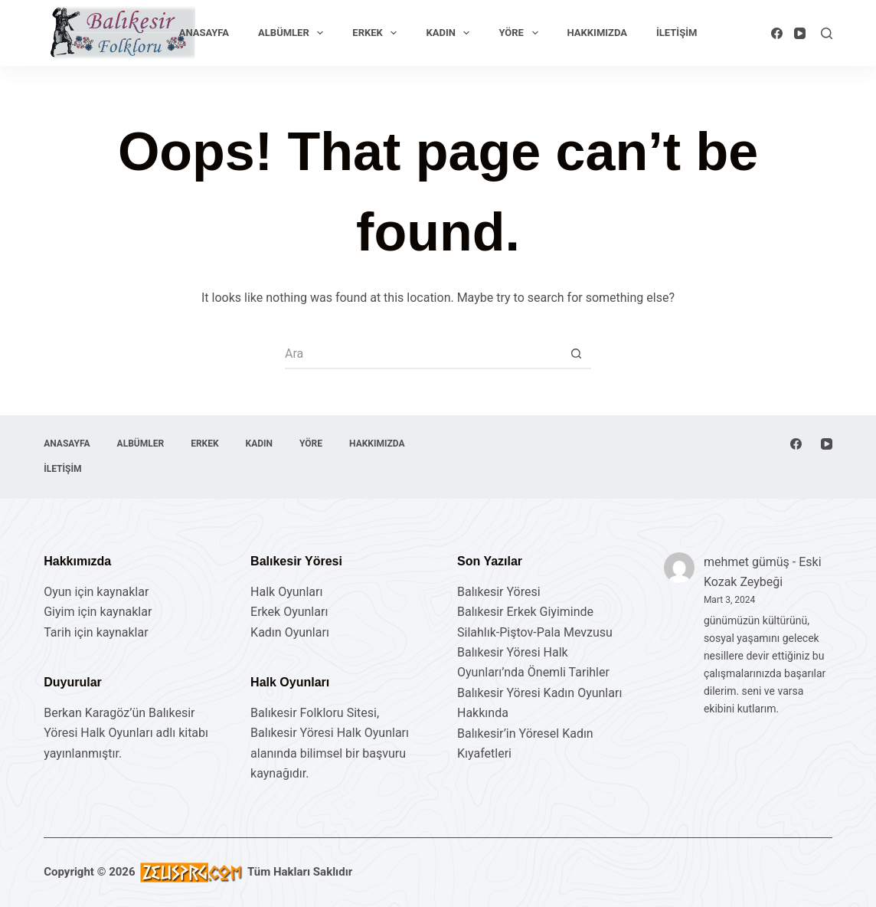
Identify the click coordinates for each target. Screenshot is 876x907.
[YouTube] (800, 33)
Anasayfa (204, 32)
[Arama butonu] (576, 354)
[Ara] (826, 33)
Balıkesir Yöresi (499, 591)
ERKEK (377, 33)
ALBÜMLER (293, 33)
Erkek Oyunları (289, 611)
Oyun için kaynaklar (96, 591)
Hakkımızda (597, 32)
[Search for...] (423, 354)
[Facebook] (777, 33)
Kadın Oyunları (289, 632)
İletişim (676, 32)
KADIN (451, 33)
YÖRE (521, 33)
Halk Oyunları (286, 591)
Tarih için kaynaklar (96, 632)
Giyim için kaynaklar (98, 611)
